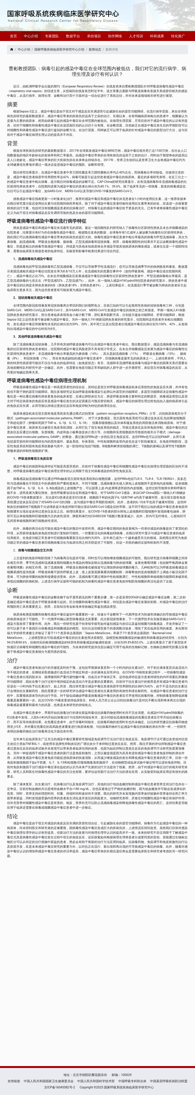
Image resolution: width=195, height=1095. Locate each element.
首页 (13, 36)
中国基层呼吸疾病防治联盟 (168, 1081)
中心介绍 (31, 36)
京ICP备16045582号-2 (59, 1087)
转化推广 (178, 36)
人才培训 (136, 36)
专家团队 (52, 36)
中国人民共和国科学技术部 (96, 1081)
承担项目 (94, 36)
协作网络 (115, 36)
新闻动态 (95, 49)
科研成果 (157, 36)
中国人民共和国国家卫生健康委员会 (49, 1081)
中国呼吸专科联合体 (132, 1081)
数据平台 (73, 36)
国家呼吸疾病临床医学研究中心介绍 (59, 49)
